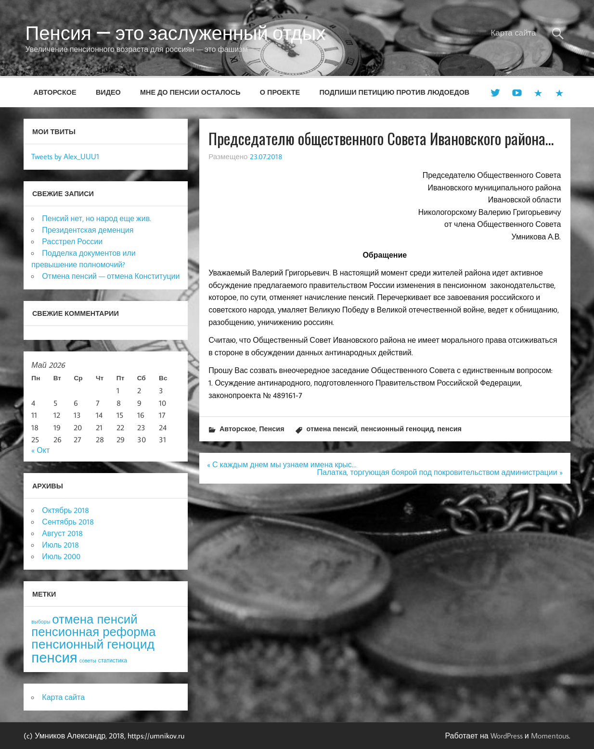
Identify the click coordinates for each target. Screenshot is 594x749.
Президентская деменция (87, 230)
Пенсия (271, 428)
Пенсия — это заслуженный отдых (176, 33)
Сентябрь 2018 (68, 521)
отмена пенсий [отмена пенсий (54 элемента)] (94, 619)
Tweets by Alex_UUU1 (65, 156)
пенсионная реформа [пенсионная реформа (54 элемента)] (93, 631)
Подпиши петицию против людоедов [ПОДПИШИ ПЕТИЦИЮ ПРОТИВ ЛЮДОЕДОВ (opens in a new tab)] (394, 92)
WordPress (507, 735)
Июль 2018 (60, 544)
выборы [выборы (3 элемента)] (40, 621)
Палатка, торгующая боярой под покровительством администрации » (440, 472)
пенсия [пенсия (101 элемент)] (54, 657)
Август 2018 (62, 533)
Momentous (550, 735)
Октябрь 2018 (65, 510)
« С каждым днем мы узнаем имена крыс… (281, 464)
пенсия (449, 428)
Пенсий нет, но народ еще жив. (96, 218)
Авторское (55, 92)
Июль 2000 (61, 556)
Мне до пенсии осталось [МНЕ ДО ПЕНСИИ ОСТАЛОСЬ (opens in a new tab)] (190, 92)
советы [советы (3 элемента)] (87, 660)
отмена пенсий (332, 428)
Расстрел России (72, 241)
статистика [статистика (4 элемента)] (112, 660)
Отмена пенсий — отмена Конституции (111, 276)
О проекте (280, 92)
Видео (108, 92)
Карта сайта (513, 32)
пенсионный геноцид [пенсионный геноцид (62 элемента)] (93, 644)
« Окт (40, 450)
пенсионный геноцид (397, 428)
